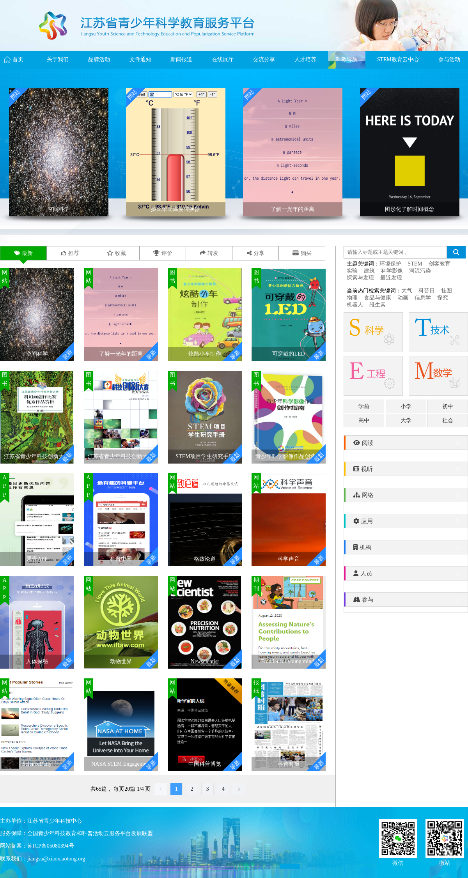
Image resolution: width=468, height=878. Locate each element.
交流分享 (264, 59)
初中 (447, 406)
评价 (162, 253)
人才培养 (305, 59)
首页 (17, 59)
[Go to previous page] (160, 789)
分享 (255, 253)
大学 (406, 420)
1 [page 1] (176, 789)
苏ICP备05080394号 (50, 846)
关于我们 (58, 59)
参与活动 (449, 59)
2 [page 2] (192, 789)
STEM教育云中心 (398, 59)
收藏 (116, 253)
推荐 (70, 253)
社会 (447, 420)
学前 (363, 406)
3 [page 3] (207, 789)
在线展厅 (223, 59)
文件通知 (140, 59)
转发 (209, 253)
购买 (302, 253)
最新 (23, 253)
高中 (363, 420)
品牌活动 (99, 59)
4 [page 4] (223, 789)
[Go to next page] (238, 789)
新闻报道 (181, 59)
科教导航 (347, 59)
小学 (406, 406)
